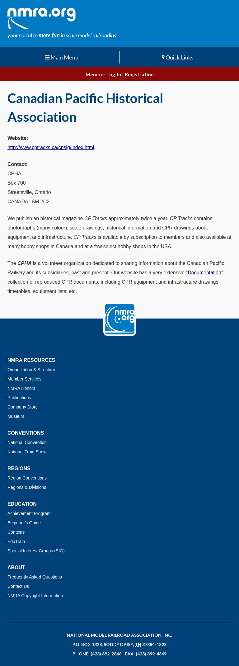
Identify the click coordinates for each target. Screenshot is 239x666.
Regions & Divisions (26, 487)
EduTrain (16, 541)
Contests (16, 532)
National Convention (27, 442)
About (16, 567)
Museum (15, 416)
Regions (18, 468)
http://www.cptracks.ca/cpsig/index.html (50, 147)
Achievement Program (29, 513)
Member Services (24, 378)
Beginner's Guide (24, 522)
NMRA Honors (21, 388)
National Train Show (26, 451)
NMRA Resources (31, 360)
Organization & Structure (31, 369)
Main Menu (61, 57)
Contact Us (18, 586)
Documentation (204, 272)
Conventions (25, 433)
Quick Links (178, 57)
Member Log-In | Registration (120, 74)
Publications (19, 397)
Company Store (22, 406)
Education (22, 504)
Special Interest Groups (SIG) (36, 550)
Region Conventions (27, 477)
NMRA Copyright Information (35, 595)
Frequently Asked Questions (34, 576)
